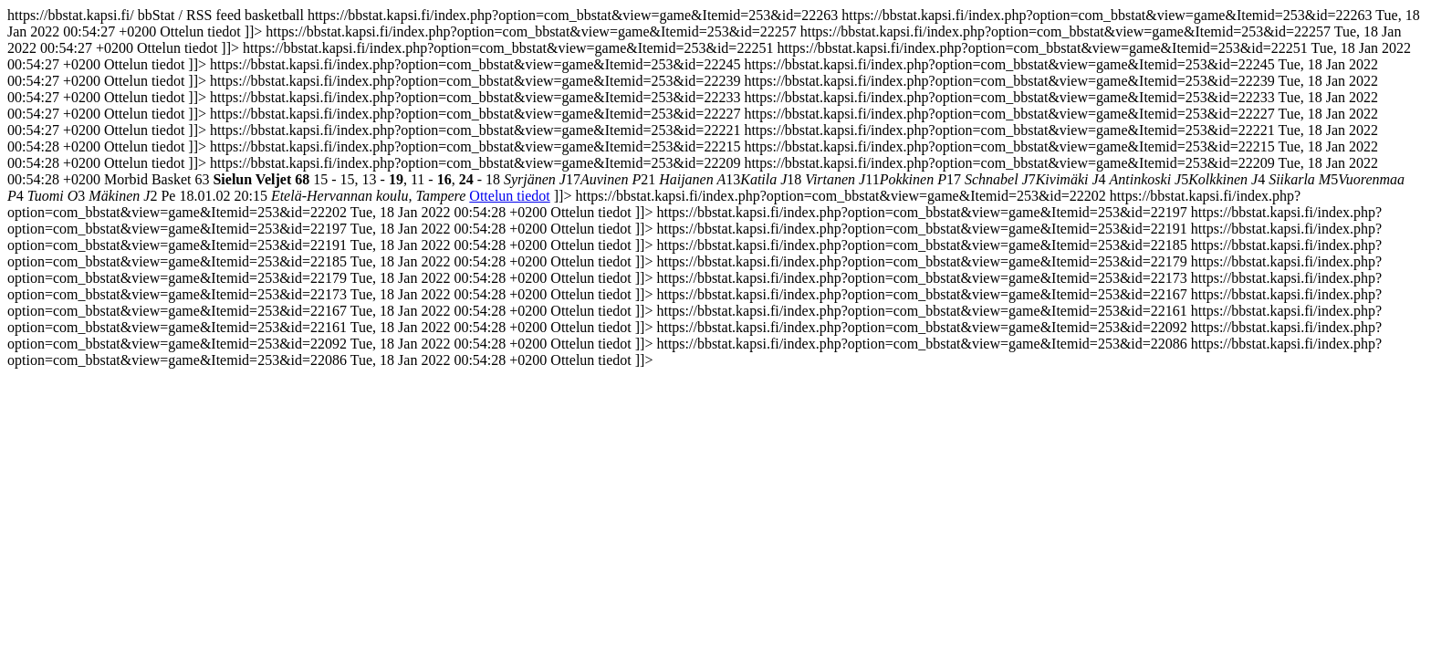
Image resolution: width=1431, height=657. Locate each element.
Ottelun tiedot (509, 195)
